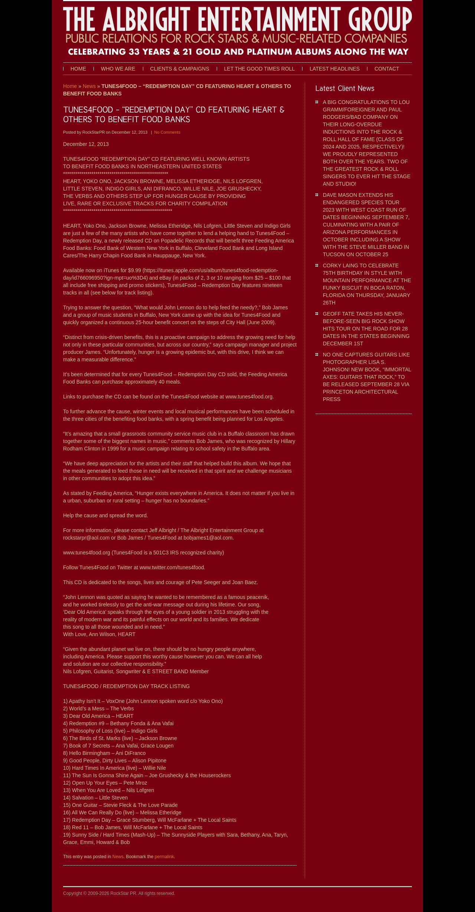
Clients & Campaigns (179, 69)
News (89, 86)
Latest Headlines (334, 69)
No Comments (167, 132)
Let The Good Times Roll (259, 69)
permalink (164, 856)
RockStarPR (94, 132)
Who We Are (118, 69)
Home (78, 69)
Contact (386, 69)
